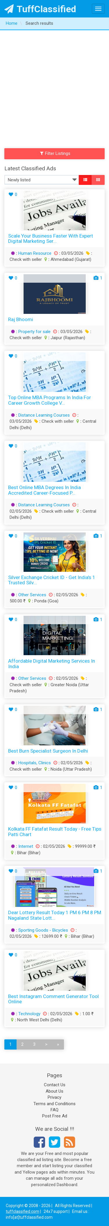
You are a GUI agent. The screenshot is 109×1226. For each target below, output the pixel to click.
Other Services (32, 594)
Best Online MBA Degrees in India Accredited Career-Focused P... (44, 490)
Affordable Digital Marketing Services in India (51, 663)
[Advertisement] (54, 87)
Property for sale (34, 331)
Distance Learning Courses (44, 415)
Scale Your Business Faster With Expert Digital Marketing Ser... (50, 238)
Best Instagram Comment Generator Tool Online (53, 999)
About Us (54, 1091)
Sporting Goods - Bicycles (43, 930)
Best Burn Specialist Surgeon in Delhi (48, 751)
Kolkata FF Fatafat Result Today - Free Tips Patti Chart (54, 831)
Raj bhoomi (20, 319)
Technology (29, 1013)
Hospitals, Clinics (34, 762)
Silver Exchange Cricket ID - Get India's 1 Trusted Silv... (51, 580)
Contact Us (54, 1084)
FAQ (54, 1109)
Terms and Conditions (54, 1103)
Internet (25, 846)
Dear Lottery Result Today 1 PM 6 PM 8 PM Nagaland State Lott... (54, 915)
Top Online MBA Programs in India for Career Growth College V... (49, 400)
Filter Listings (55, 153)
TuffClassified (40, 9)
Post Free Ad (54, 1116)
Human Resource (34, 253)
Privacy (54, 1097)
